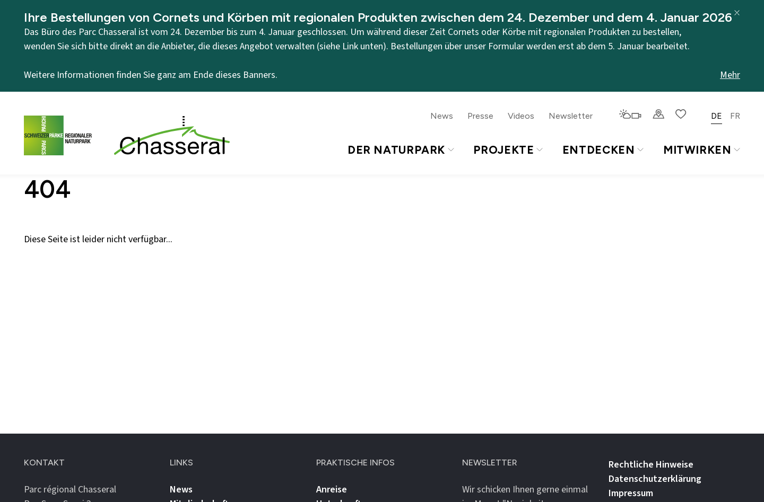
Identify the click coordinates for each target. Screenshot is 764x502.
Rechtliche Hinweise (651, 464)
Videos (521, 116)
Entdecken (603, 149)
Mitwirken (701, 149)
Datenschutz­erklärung (655, 479)
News (441, 116)
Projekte (507, 149)
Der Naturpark (401, 149)
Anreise (331, 489)
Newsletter (571, 116)
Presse (480, 116)
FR (735, 116)
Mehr (730, 75)
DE (716, 116)
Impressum (631, 493)
